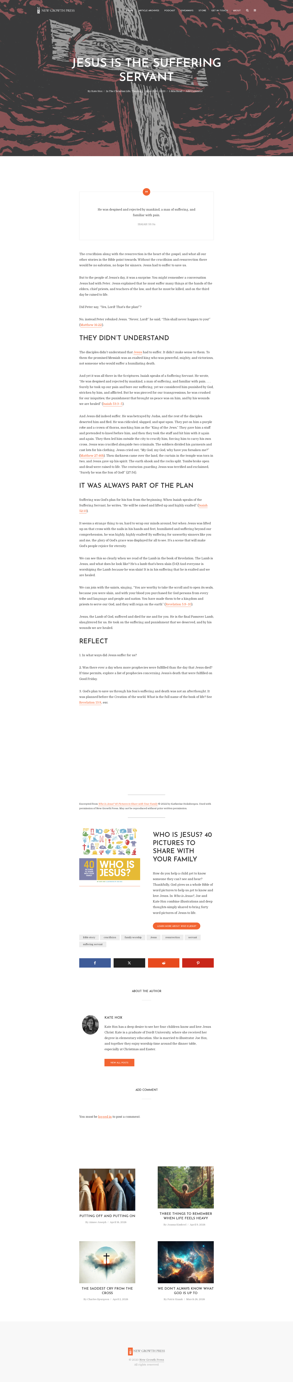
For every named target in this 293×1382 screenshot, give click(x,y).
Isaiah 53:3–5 (112, 404)
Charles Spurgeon (98, 1299)
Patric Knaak (175, 1299)
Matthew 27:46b (92, 455)
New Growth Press (151, 1359)
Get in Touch (219, 11)
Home (130, 11)
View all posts (119, 1063)
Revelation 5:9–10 (178, 604)
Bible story (89, 937)
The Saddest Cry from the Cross (107, 1291)
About (237, 11)
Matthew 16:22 (91, 325)
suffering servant (93, 944)
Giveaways (187, 11)
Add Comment (194, 91)
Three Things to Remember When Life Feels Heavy (186, 1216)
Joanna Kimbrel (176, 1224)
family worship (133, 937)
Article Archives (149, 11)
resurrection (172, 937)
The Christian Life (119, 91)
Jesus (137, 352)
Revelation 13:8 (90, 702)
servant (192, 937)
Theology (137, 91)
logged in (105, 1117)
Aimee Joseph (97, 1222)
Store (202, 11)
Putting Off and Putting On (107, 1216)
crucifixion (110, 937)
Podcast (169, 11)
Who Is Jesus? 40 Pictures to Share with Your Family (128, 803)
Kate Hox (96, 91)
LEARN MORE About (176, 926)
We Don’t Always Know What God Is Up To (186, 1291)
